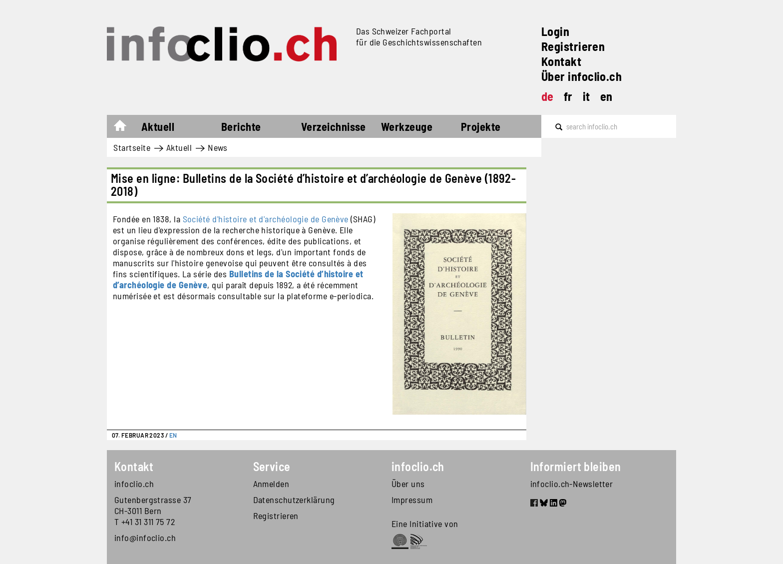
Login (555, 31)
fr (568, 96)
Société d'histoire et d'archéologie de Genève (266, 218)
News (218, 147)
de (547, 96)
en (606, 96)
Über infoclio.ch (581, 76)
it (586, 96)
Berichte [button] (241, 126)
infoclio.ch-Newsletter (571, 483)
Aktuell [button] (157, 126)
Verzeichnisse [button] (333, 126)
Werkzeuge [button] (406, 126)
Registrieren (573, 46)
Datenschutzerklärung (294, 499)
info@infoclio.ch (145, 537)
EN (173, 435)
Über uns (408, 483)
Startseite (125, 128)
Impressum (412, 499)
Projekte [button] (481, 126)
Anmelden (271, 483)
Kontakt (561, 61)
